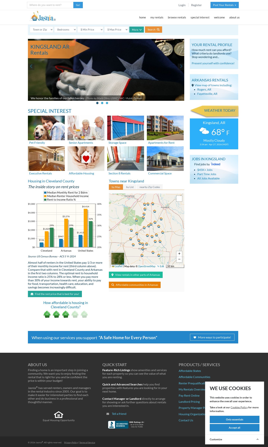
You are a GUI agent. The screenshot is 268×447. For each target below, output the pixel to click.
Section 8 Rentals (119, 173)
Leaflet (117, 266)
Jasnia (39, 442)
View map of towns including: (213, 85)
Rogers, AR (204, 89)
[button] (142, 249)
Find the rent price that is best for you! (55, 293)
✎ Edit (160, 266)
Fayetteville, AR (207, 93)
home (142, 17)
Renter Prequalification (193, 383)
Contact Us (186, 420)
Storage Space (117, 142)
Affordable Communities (194, 377)
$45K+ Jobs (205, 169)
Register (196, 5)
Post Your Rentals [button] (224, 5)
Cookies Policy (239, 407)
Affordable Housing (81, 173)
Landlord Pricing (189, 401)
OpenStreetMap (146, 266)
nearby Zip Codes (150, 187)
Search (153, 29)
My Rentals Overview (192, 389)
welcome (219, 17)
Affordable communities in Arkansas (134, 284)
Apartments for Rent (161, 142)
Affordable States (190, 370)
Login (182, 5)
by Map (116, 187)
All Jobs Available (208, 178)
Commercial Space (160, 173)
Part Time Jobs (206, 174)
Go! (78, 5)
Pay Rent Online (189, 395)
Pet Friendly (37, 142)
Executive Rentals (40, 173)
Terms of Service (87, 442)
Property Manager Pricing (195, 407)
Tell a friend (119, 413)
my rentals (156, 17)
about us (234, 17)
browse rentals (177, 17)
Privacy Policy (71, 442)
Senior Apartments (81, 142)
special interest (200, 17)
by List (130, 187)
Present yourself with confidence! (213, 63)
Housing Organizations (193, 414)
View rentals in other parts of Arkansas (135, 274)
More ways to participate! (212, 337)
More (137, 29)
